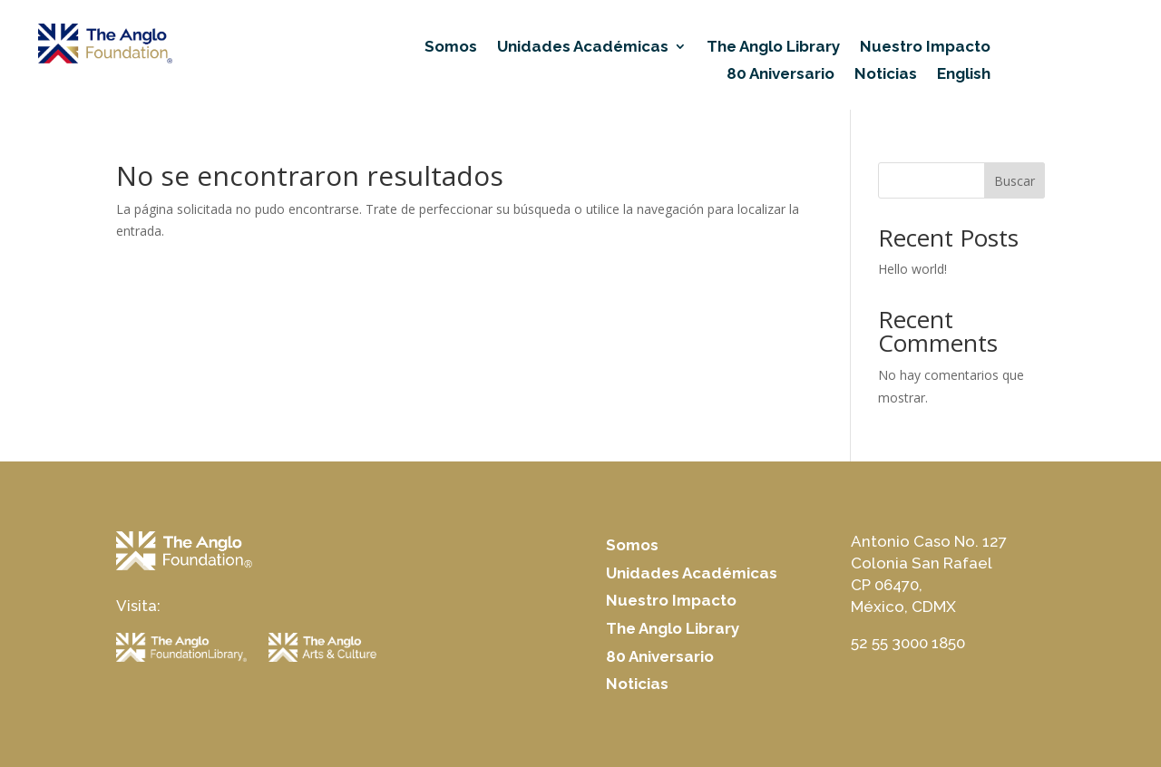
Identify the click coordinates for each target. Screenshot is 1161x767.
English (963, 75)
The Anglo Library (773, 47)
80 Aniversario (780, 75)
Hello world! (912, 268)
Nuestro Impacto (925, 47)
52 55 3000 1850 (908, 643)
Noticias (885, 75)
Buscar (1014, 180)
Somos (450, 47)
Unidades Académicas (582, 47)
